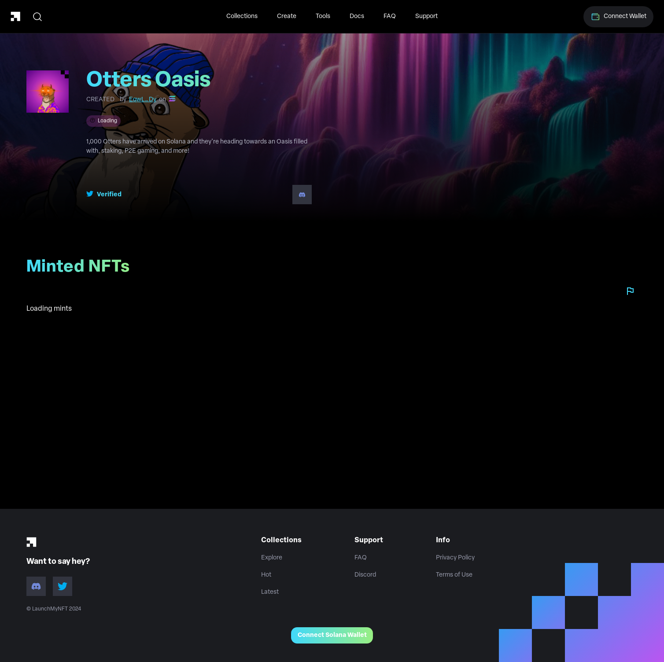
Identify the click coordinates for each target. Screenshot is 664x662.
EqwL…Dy (142, 99)
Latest (270, 592)
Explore (271, 558)
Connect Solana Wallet (332, 635)
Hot (266, 575)
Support (426, 16)
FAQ (390, 16)
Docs (357, 16)
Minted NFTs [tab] (81, 270)
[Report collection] (630, 290)
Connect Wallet (618, 17)
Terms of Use (454, 575)
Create (286, 16)
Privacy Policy (455, 558)
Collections (242, 16)
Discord (365, 575)
